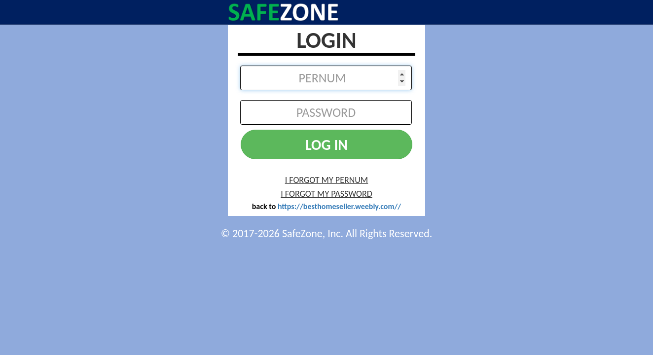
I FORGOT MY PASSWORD (326, 193)
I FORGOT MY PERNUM (326, 180)
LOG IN (326, 145)
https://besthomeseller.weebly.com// (339, 206)
